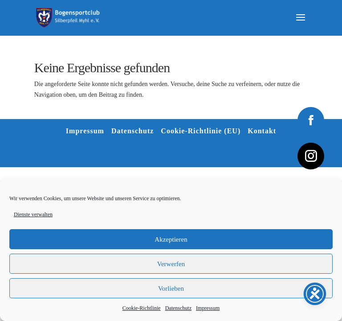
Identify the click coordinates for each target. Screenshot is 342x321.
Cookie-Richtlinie (141, 308)
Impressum (208, 308)
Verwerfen (171, 264)
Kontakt (262, 131)
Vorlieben (171, 288)
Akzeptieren (171, 239)
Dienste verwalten (33, 214)
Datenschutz (178, 308)
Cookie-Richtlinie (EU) (200, 131)
